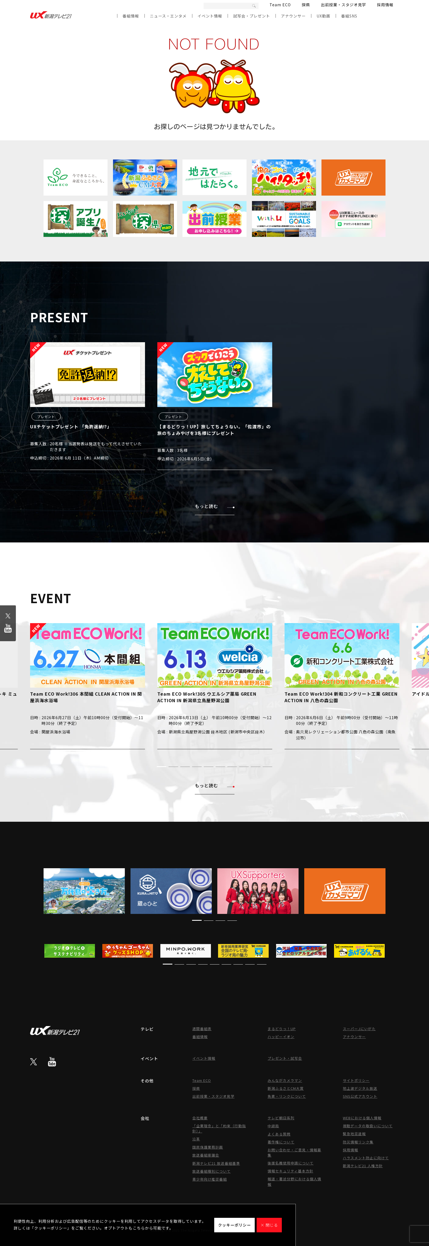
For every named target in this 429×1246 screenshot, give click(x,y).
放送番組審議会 (205, 1155)
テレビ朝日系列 (281, 1117)
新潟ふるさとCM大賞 (286, 1088)
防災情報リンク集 (358, 1142)
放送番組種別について (211, 1171)
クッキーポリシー (234, 1225)
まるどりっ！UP (282, 1028)
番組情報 (131, 16)
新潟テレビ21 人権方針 (363, 1165)
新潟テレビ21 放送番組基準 (216, 1163)
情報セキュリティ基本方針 (290, 1171)
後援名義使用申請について (291, 1163)
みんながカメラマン (285, 1080)
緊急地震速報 (354, 1133)
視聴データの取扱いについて (368, 1125)
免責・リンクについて (287, 1096)
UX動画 (323, 16)
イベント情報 (210, 16)
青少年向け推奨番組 (209, 1179)
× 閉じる (269, 1225)
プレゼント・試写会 (285, 1058)
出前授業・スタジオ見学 (343, 4)
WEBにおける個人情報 (362, 1117)
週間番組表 (201, 1028)
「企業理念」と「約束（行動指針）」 (219, 1128)
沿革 (196, 1139)
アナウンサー (293, 16)
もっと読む (214, 506)
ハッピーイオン (281, 1036)
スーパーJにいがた (359, 1028)
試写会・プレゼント (251, 16)
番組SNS (349, 16)
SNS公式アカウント (360, 1096)
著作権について (281, 1142)
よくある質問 (279, 1134)
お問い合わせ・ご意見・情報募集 (294, 1152)
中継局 (273, 1125)
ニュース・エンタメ (168, 16)
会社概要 (200, 1117)
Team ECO (280, 4)
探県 (306, 4)
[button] (161, 766)
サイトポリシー (356, 1080)
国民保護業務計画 (207, 1147)
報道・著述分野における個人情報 (294, 1181)
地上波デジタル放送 (360, 1088)
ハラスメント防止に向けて (366, 1157)
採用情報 (385, 4)
